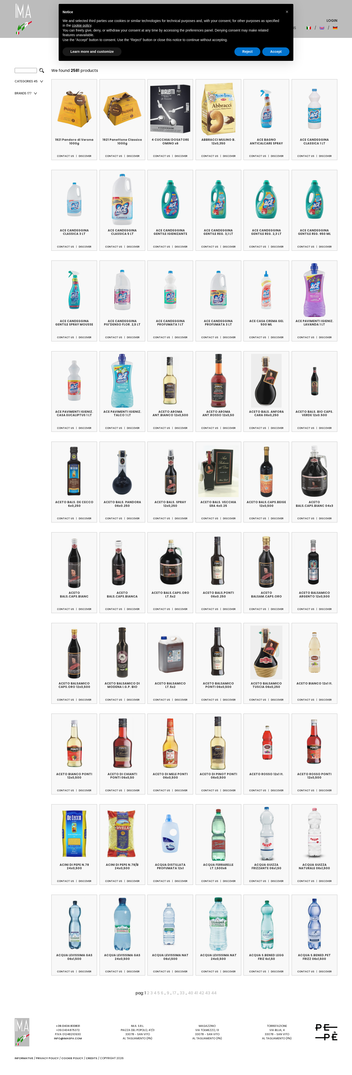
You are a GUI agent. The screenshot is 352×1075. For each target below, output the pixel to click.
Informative (24, 1058)
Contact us (65, 156)
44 (214, 993)
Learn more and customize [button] (92, 52)
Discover (85, 156)
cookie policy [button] (81, 25)
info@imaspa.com (68, 1038)
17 (174, 993)
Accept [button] (276, 52)
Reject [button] (247, 52)
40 (190, 993)
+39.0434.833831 (68, 1026)
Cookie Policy (72, 1058)
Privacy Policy (47, 1058)
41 (196, 993)
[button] (287, 12)
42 (201, 993)
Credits (91, 1058)
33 (182, 993)
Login (332, 20)
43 (207, 993)
